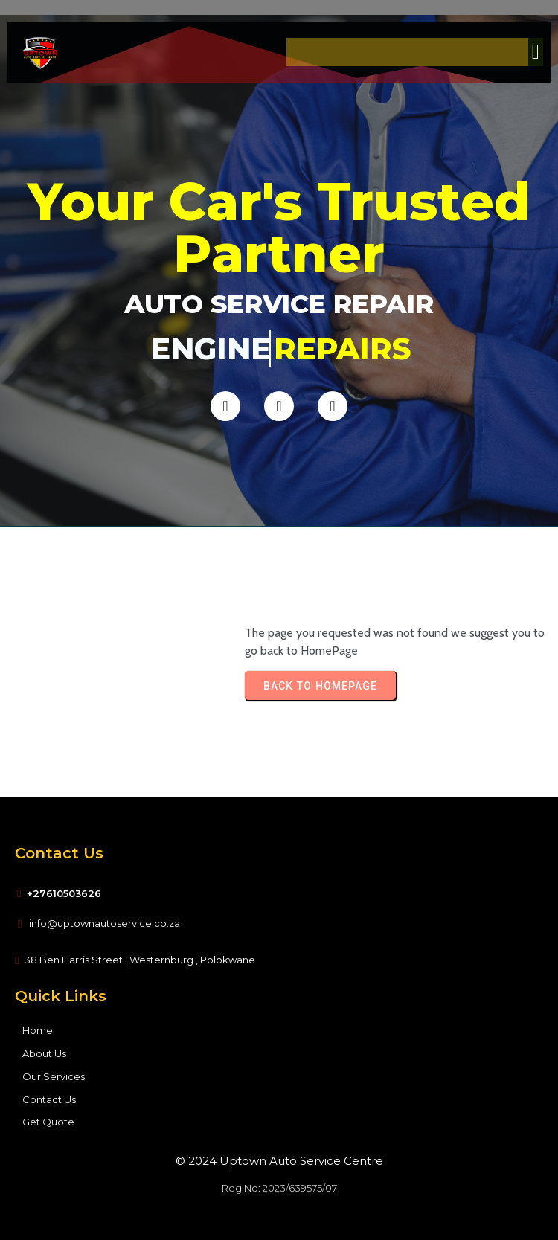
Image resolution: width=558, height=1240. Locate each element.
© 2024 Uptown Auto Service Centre (279, 1161)
